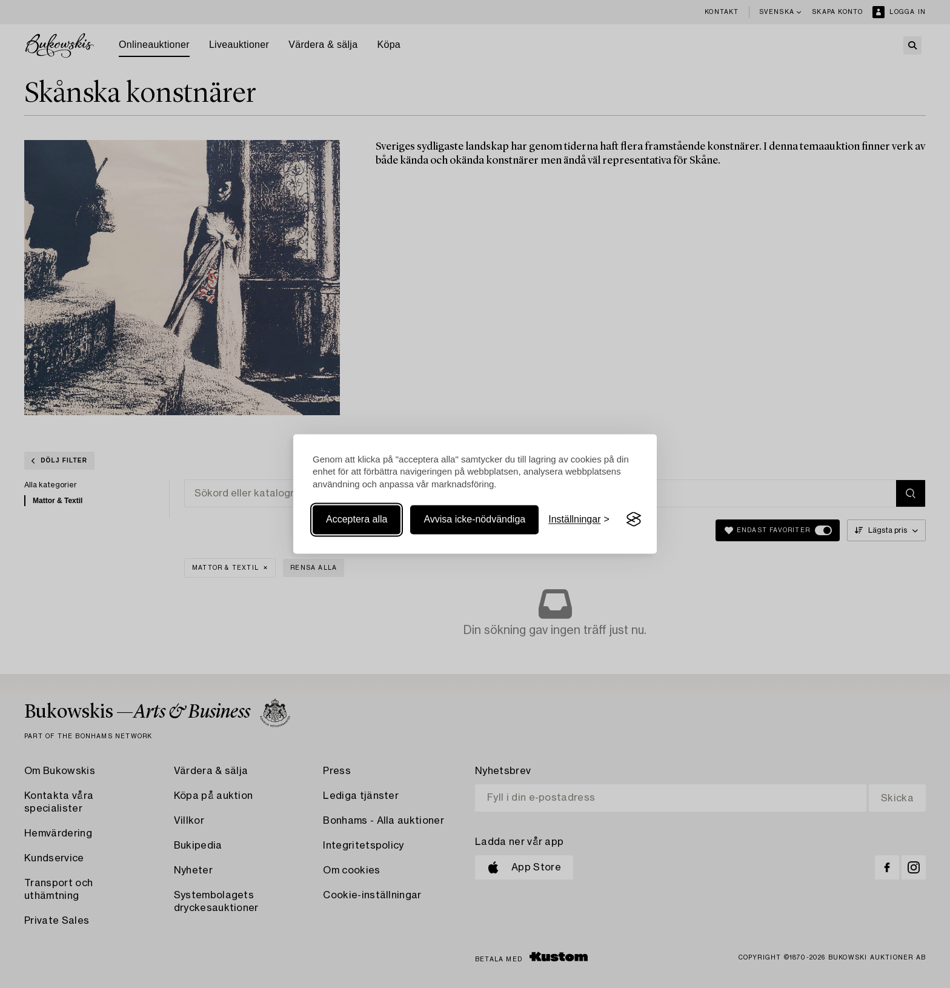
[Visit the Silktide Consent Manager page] (633, 519)
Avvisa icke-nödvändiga (474, 519)
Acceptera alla (356, 519)
